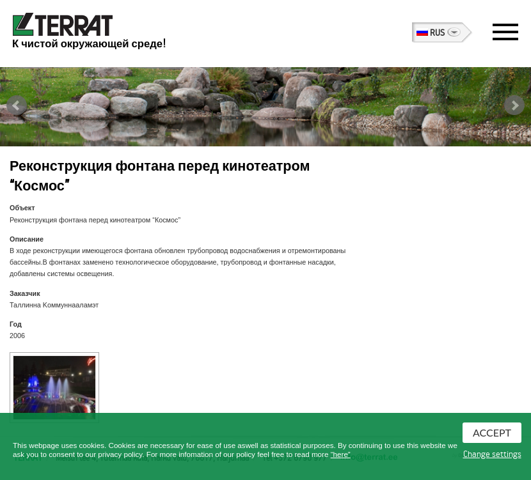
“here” (341, 454)
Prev (16, 105)
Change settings (492, 454)
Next (514, 105)
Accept (492, 432)
